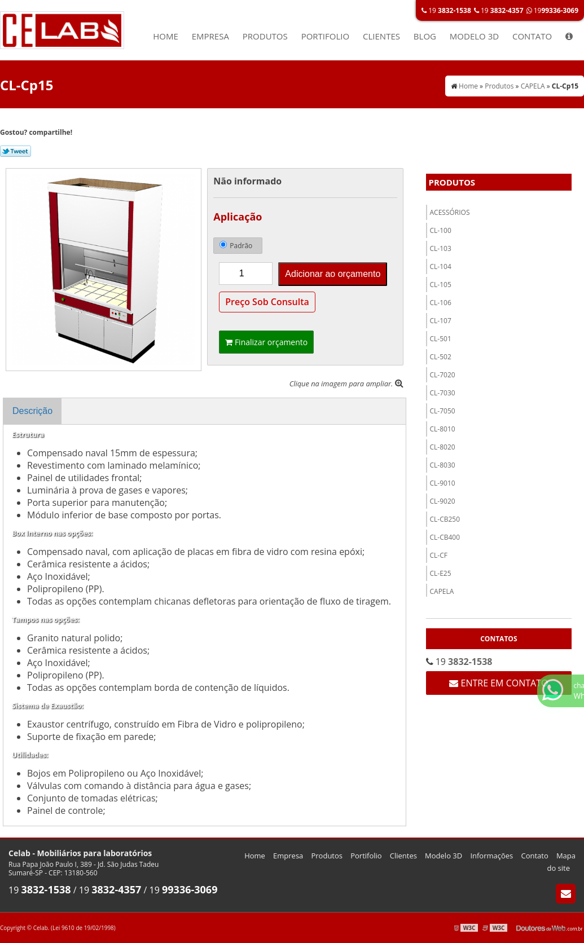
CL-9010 (442, 483)
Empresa (210, 36)
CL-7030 (442, 393)
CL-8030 (442, 465)
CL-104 (440, 266)
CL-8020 (442, 447)
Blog (425, 36)
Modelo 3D (474, 36)
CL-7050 (442, 411)
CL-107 (440, 320)
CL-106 (440, 302)
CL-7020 (442, 375)
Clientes (381, 36)
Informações (491, 856)
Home (165, 36)
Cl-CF (438, 555)
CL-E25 (440, 573)
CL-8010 (442, 429)
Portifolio (325, 36)
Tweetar (15, 151)
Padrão (235, 245)
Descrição (32, 411)
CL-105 (440, 284)
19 (446, 10)
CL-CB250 (445, 519)
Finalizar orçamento (266, 342)
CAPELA (442, 591)
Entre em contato (498, 683)
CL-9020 (442, 501)
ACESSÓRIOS (450, 212)
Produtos (265, 36)
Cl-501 (440, 338)
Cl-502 (440, 357)
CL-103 (440, 248)
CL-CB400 (445, 537)
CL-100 (440, 230)
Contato (532, 36)
